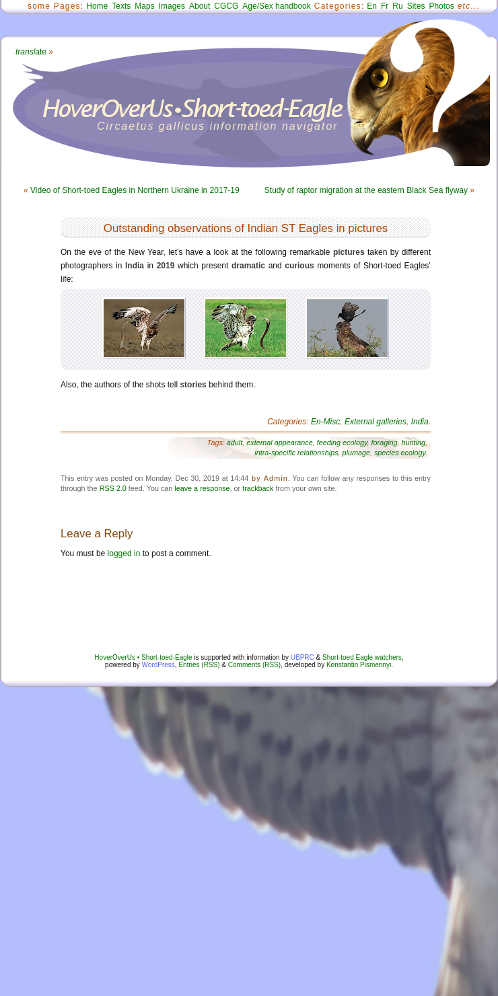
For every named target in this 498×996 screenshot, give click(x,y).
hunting (413, 442)
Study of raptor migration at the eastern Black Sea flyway (366, 190)
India (420, 421)
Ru (397, 6)
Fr (384, 6)
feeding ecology (342, 442)
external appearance (279, 442)
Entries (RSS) (198, 664)
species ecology (399, 453)
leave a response (201, 488)
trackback (257, 488)
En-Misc (325, 421)
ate (30, 51)
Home (97, 6)
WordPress (158, 664)
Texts (121, 6)
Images (172, 6)
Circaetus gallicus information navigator (218, 126)
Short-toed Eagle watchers (362, 657)
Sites (416, 6)
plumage (356, 453)
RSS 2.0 (113, 488)
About (199, 6)
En (372, 6)
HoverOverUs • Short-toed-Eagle (143, 657)
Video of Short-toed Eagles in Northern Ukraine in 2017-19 (135, 190)
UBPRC (302, 657)
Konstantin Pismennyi (358, 664)
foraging (384, 442)
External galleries (375, 421)
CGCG (226, 6)
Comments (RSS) (254, 664)
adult (234, 442)
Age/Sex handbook (276, 6)
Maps (144, 6)
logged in (124, 553)
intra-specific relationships (296, 453)
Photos (441, 6)
